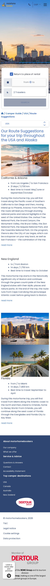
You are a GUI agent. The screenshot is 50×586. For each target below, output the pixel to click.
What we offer (10, 451)
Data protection (11, 538)
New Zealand (9, 495)
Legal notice (9, 528)
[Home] (2, 113)
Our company (9, 447)
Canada (7, 486)
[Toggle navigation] (45, 4)
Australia (7, 490)
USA (26, 113)
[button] (30, 4)
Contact (7, 467)
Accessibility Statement (14, 471)
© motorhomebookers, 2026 (18, 518)
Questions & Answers (13, 462)
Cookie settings (11, 533)
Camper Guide (14, 113)
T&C (5, 523)
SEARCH (25, 102)
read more (6, 245)
